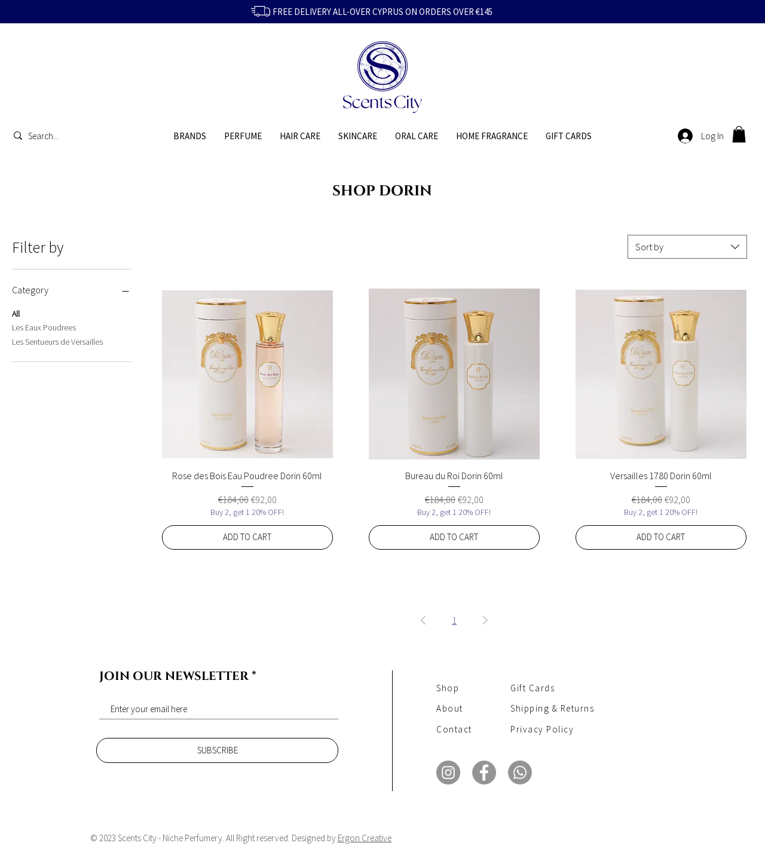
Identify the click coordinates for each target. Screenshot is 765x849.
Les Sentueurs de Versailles (57, 341)
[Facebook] (484, 772)
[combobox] (687, 247)
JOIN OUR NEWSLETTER (174, 676)
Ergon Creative (364, 838)
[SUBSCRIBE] (217, 750)
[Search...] (46, 135)
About (449, 708)
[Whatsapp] (520, 772)
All (16, 313)
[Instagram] (448, 772)
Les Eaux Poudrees (44, 327)
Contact (454, 729)
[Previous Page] (423, 620)
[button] (739, 134)
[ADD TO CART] (247, 537)
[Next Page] (485, 620)
